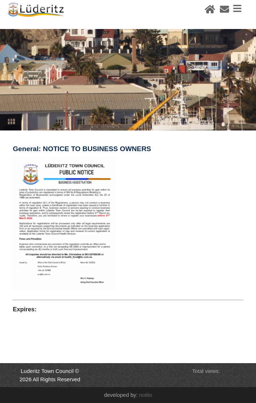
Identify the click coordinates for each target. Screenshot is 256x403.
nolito (145, 395)
